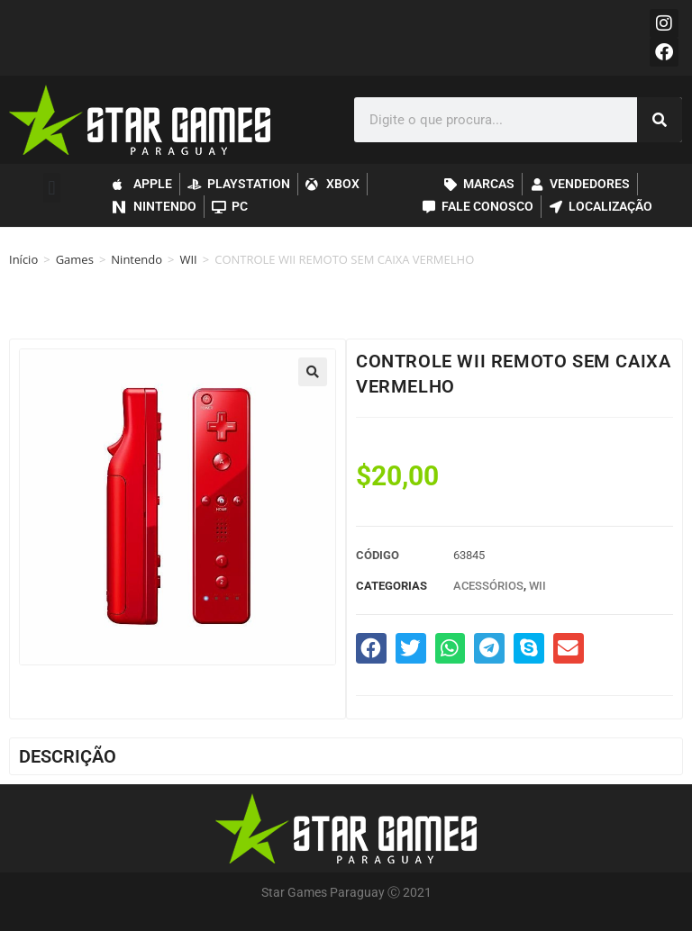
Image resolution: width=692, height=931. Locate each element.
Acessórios (488, 585)
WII (187, 259)
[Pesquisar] (659, 119)
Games (75, 259)
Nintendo (136, 259)
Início (23, 259)
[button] (51, 188)
